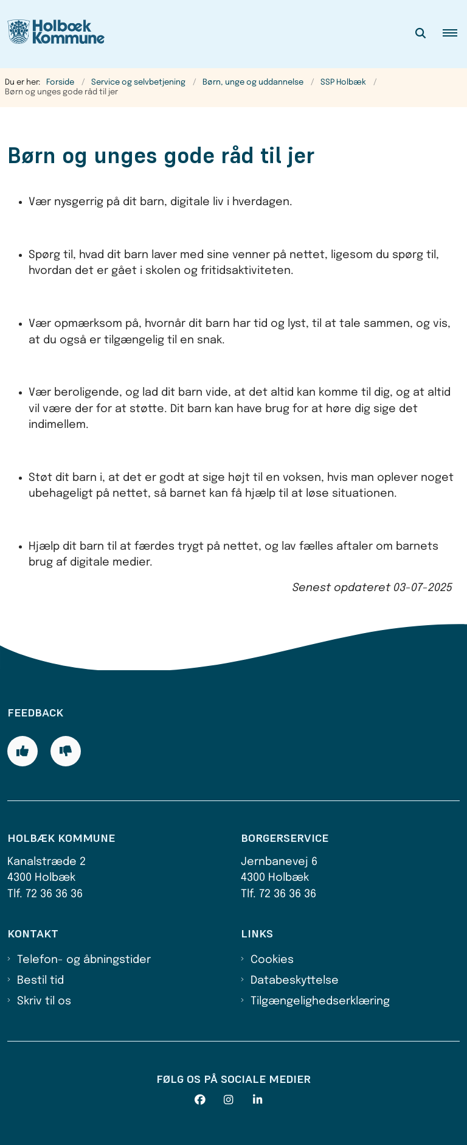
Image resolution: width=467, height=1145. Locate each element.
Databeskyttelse (295, 980)
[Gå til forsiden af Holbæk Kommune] (52, 34)
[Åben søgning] (420, 34)
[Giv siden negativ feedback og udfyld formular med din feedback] (65, 751)
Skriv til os (44, 1001)
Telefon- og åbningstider (84, 959)
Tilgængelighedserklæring (320, 1001)
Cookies (272, 959)
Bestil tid (40, 980)
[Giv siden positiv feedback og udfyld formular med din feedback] (22, 751)
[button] (455, 34)
